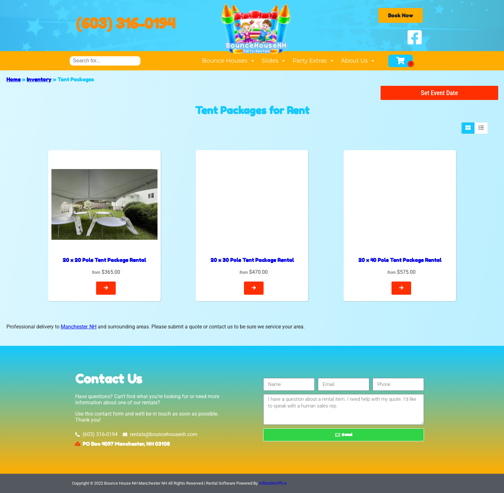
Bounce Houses (228, 60)
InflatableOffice (273, 483)
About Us (358, 60)
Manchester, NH (78, 327)
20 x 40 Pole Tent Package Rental (399, 260)
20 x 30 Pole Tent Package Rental (252, 260)
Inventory (39, 79)
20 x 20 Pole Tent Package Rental (104, 260)
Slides (274, 60)
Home (13, 79)
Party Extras (313, 60)
